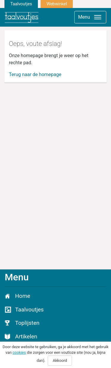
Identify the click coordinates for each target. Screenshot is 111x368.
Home (22, 296)
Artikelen (26, 336)
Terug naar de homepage (35, 74)
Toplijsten (27, 322)
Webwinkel (56, 4)
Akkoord (60, 360)
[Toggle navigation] (90, 17)
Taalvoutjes (21, 4)
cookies (19, 352)
